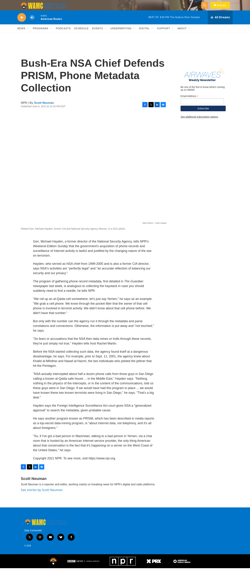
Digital (144, 36)
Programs (40, 36)
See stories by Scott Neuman (42, 498)
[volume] (32, 25)
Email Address (189, 104)
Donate (223, 9)
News (21, 36)
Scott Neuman (44, 110)
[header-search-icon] (206, 9)
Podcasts (63, 36)
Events (97, 36)
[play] (21, 25)
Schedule (81, 36)
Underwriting (121, 36)
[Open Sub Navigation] (28, 36)
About (182, 36)
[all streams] (220, 25)
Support (163, 36)
